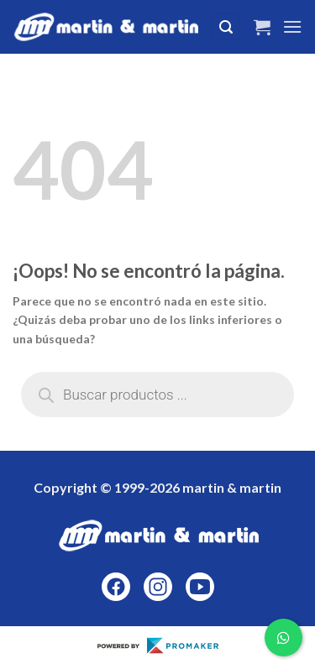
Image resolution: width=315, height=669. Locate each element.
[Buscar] (226, 27)
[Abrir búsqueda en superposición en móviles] (157, 394)
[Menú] (292, 26)
